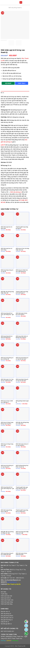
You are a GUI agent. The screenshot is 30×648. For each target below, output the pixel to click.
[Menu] (21, 2)
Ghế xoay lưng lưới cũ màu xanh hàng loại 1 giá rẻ (7, 488)
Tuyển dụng (4, 593)
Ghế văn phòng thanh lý (15, 7)
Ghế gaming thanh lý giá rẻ (22, 401)
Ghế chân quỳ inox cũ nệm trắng (6, 249)
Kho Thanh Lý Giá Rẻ (13, 584)
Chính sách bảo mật (6, 596)
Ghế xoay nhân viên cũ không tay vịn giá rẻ (22, 336)
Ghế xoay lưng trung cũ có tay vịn (7, 270)
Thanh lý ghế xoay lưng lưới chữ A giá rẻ (22, 292)
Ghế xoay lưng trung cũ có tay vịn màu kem (22, 380)
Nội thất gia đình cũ (6, 623)
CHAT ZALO (21, 83)
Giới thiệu (3, 591)
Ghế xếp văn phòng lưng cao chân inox (22, 423)
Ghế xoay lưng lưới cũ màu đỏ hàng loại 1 (6, 336)
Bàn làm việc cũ (5, 611)
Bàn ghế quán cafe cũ (7, 617)
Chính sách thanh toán (7, 600)
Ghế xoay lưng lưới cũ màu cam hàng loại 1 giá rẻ (7, 315)
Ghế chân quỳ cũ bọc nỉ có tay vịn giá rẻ (22, 444)
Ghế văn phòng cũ (6, 613)
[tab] (15, 92)
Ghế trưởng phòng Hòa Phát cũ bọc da (22, 466)
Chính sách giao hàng (7, 602)
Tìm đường (15, 640)
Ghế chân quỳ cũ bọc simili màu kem (21, 554)
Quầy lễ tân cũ (5, 621)
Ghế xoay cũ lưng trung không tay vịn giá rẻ (7, 423)
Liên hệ (9, 640)
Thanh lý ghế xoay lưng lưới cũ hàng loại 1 (22, 510)
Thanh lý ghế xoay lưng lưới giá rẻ (22, 227)
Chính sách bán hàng (6, 604)
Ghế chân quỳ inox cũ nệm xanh (6, 227)
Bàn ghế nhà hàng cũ (7, 619)
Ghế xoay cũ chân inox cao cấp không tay (22, 270)
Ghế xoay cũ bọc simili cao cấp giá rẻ (7, 401)
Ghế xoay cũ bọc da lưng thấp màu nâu (22, 249)
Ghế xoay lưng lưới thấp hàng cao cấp (22, 532)
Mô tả (2, 92)
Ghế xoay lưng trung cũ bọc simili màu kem (7, 554)
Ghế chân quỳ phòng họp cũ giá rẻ (6, 510)
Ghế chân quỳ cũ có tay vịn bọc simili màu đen (7, 380)
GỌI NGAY (8, 83)
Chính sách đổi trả (6, 598)
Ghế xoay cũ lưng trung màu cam (7, 444)
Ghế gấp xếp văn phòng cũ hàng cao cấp (7, 532)
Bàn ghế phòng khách (7, 615)
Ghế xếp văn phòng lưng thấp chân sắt (7, 292)
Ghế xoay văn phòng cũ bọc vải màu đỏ (7, 358)
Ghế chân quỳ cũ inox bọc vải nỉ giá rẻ (21, 314)
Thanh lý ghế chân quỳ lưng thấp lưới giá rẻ (22, 488)
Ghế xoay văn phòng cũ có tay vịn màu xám (22, 358)
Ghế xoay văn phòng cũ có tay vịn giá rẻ (7, 466)
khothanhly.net (12, 582)
